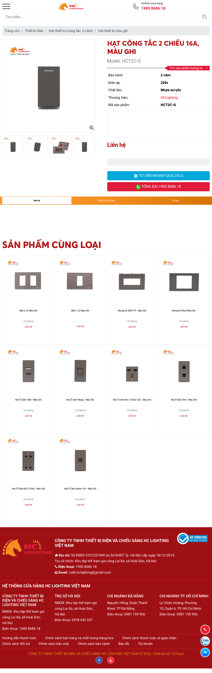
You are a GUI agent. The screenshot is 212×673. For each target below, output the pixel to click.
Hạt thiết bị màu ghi (113, 31)
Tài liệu (175, 200)
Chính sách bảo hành (94, 644)
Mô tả (37, 200)
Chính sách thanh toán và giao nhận (149, 638)
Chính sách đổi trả (16, 644)
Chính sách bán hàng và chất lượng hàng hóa (79, 638)
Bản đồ (123, 644)
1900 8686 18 (29, 629)
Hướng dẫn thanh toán (19, 638)
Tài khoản (145, 644)
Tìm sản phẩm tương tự (188, 68)
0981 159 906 (134, 614)
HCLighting (169, 98)
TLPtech (177, 654)
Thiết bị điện (34, 31)
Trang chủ (12, 31)
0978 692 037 (82, 620)
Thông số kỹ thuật (106, 200)
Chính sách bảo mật (54, 644)
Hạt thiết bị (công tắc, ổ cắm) (71, 31)
